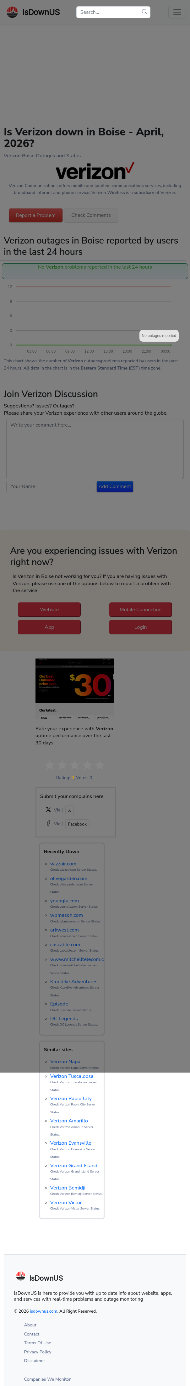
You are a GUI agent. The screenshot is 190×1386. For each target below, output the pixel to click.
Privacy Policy (38, 1352)
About (30, 1325)
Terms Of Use (37, 1343)
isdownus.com (43, 1311)
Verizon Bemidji (67, 1187)
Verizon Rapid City (71, 1098)
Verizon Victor (66, 1202)
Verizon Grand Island (73, 1165)
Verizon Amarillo (69, 1120)
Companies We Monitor (47, 1379)
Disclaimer (34, 1361)
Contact (32, 1334)
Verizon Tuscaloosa (72, 1076)
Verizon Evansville (70, 1143)
